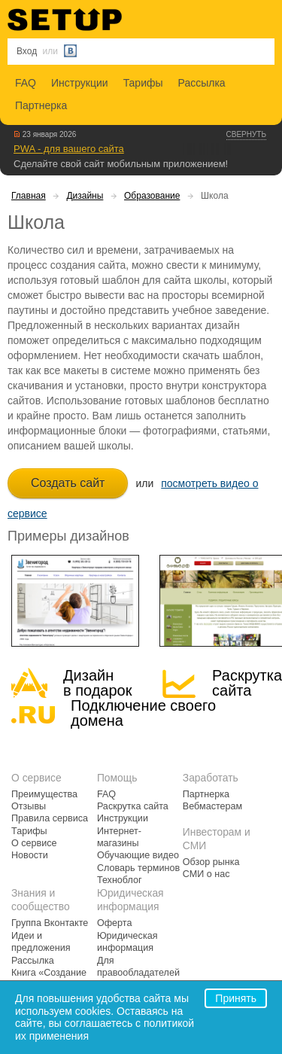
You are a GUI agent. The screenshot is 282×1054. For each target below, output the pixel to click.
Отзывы (28, 806)
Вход (27, 51)
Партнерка (41, 105)
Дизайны (84, 195)
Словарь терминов (138, 868)
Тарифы (143, 83)
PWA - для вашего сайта (69, 148)
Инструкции (79, 83)
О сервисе (34, 843)
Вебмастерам (212, 806)
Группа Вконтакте (49, 923)
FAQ (25, 83)
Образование (152, 195)
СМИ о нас (206, 874)
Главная (28, 195)
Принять (235, 998)
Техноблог (119, 880)
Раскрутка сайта (247, 683)
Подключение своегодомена (143, 713)
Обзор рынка (211, 862)
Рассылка (202, 83)
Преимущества (44, 794)
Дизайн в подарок (97, 683)
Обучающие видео (138, 855)
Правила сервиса (49, 818)
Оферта (114, 923)
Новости (29, 855)
